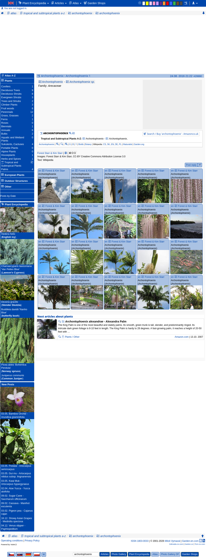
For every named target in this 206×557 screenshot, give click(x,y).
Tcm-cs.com (200, 544)
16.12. (4, 518)
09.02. (4, 495)
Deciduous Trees (10, 90)
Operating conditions (12, 540)
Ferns (4, 119)
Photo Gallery (119, 554)
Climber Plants (9, 104)
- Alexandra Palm (95, 321)
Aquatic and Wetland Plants (12, 139)
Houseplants (8, 155)
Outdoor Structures (14, 180)
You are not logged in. (14, 8)
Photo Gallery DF (170, 554)
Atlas (75, 3)
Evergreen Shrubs (11, 97)
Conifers (5, 86)
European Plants (12, 174)
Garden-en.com (190, 541)
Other (6, 186)
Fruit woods (7, 108)
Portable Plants (9, 148)
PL (120, 144)
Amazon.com (181, 337)
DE (116, 144)
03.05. (4, 413)
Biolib (80, 144)
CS (104, 144)
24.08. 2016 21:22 (181, 76)
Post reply (191, 165)
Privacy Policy (32, 540)
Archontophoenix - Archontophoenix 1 (66, 76)
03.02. (4, 510)
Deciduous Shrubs (11, 93)
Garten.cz (189, 544)
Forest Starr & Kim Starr (50, 153)
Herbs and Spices (11, 158)
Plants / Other (70, 337)
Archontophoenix (52, 81)
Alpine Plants (8, 151)
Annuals (5, 130)
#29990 (198, 76)
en (40, 170)
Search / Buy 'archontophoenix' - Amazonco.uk (171, 134)
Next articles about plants (55, 316)
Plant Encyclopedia (34, 3)
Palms (4, 169)
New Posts (8, 384)
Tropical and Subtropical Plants (11, 164)
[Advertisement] (103, 45)
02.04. (4, 488)
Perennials (7, 112)
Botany (88, 144)
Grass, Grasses (9, 115)
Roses (4, 123)
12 (31, 112)
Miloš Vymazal (172, 541)
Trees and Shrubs (11, 101)
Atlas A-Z (10, 75)
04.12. (4, 525)
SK (108, 144)
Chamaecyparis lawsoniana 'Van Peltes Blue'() (16, 269)
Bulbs (4, 133)
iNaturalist (127, 144)
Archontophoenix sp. (82, 81)
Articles (59, 3)
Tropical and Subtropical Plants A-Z (61, 138)
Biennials (6, 126)
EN (112, 144)
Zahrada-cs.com (176, 544)
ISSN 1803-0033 (139, 541)
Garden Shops (94, 3)
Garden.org (139, 144)
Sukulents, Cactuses (12, 144)
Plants (6, 80)
